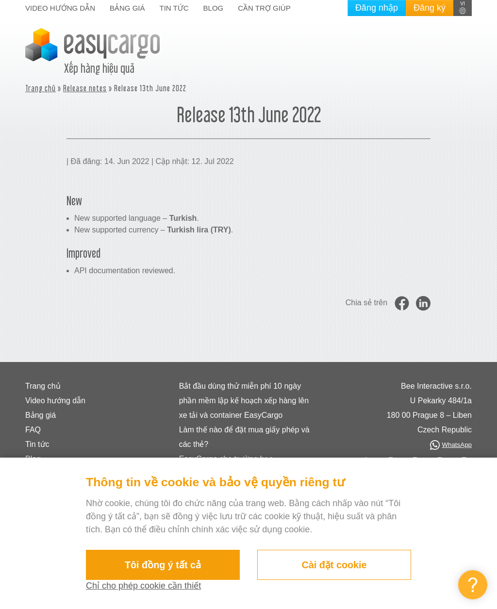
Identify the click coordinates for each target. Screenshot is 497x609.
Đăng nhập (376, 8)
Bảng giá (127, 8)
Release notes (85, 88)
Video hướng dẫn (60, 8)
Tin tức (174, 8)
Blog (213, 8)
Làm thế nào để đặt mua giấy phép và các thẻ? (244, 437)
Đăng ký (430, 8)
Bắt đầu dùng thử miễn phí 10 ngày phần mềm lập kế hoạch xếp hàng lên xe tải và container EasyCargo (244, 400)
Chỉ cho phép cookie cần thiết (143, 586)
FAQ (33, 430)
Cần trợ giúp (264, 8)
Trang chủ (40, 88)
